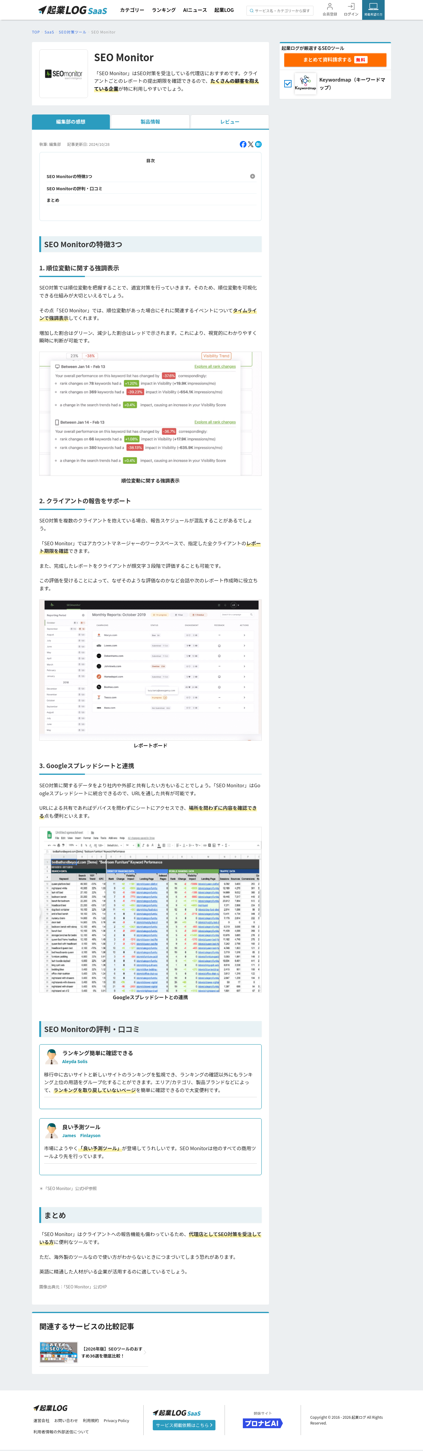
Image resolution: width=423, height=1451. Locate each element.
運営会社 (42, 1421)
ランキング (164, 9)
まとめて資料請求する (327, 59)
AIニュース (195, 9)
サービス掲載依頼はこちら (184, 1425)
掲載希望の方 (373, 14)
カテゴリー (132, 9)
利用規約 (94, 1421)
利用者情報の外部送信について (63, 1433)
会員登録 (330, 13)
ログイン (351, 13)
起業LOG (224, 9)
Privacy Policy (121, 1421)
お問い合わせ (68, 1421)
